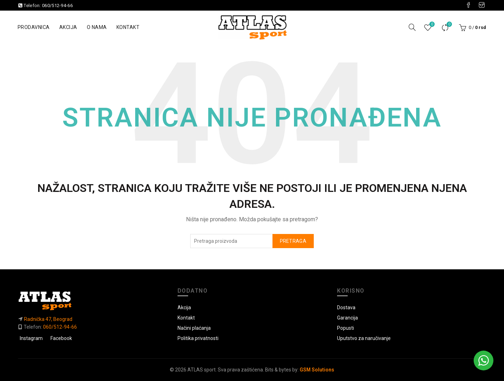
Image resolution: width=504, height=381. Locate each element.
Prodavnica (34, 27)
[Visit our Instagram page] (482, 5)
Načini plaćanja (194, 328)
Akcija (68, 27)
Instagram (31, 338)
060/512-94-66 (57, 5)
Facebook (61, 338)
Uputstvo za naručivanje (364, 338)
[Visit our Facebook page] (468, 5)
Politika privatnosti (198, 338)
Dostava (346, 307)
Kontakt (128, 27)
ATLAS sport (201, 370)
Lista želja (431, 24)
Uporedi (449, 24)
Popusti (345, 328)
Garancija (347, 318)
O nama (97, 27)
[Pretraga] (412, 27)
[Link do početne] (92, 300)
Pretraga (293, 241)
